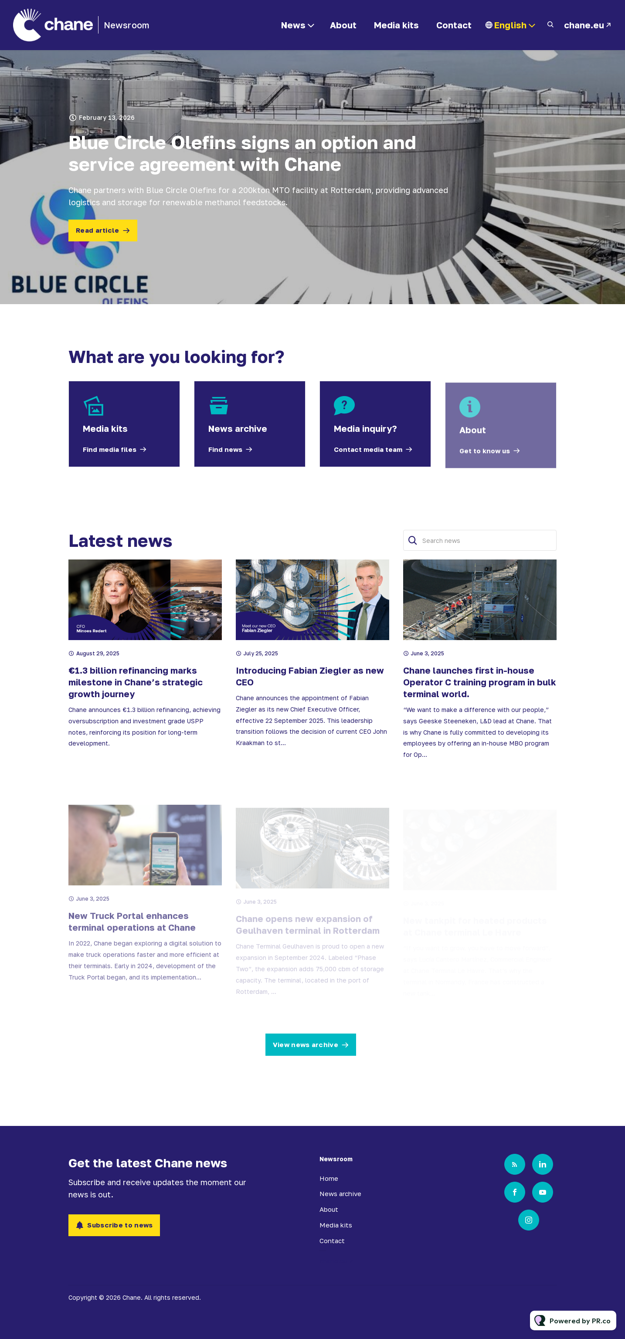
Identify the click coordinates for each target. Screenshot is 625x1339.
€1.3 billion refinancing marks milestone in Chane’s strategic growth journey (135, 703)
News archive (340, 1193)
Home (328, 1178)
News (293, 25)
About (343, 25)
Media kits (396, 25)
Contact (454, 25)
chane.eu (584, 25)
